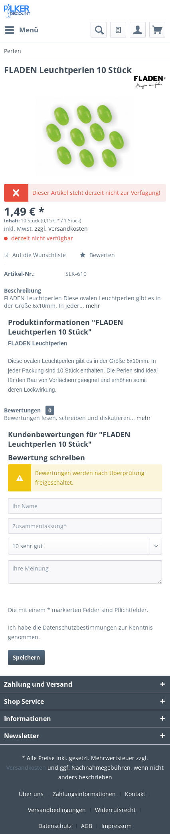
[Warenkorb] (157, 30)
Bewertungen (22, 410)
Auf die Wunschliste (35, 255)
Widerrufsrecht (115, 810)
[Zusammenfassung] (85, 526)
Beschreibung (22, 290)
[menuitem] (21, 30)
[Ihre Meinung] (85, 572)
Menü (21, 29)
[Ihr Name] (85, 506)
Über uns (31, 794)
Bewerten (97, 255)
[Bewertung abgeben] (85, 546)
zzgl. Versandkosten (61, 228)
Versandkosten (26, 767)
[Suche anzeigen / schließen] (99, 30)
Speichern (26, 657)
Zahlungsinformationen (84, 794)
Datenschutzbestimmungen (80, 627)
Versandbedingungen (57, 810)
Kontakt (135, 794)
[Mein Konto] (138, 30)
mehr (92, 305)
